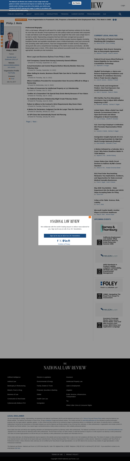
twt (61, 241)
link (66, 241)
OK (70, 3)
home (69, 241)
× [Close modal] (89, 217)
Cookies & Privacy (64, 244)
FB (57, 241)
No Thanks (76, 3)
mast (63, 241)
